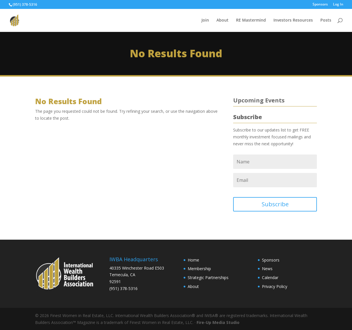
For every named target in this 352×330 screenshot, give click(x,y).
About (222, 20)
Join (205, 20)
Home (193, 260)
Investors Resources (293, 20)
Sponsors (320, 5)
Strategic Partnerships (208, 277)
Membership (199, 268)
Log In (338, 5)
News (267, 268)
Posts (325, 20)
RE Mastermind (251, 20)
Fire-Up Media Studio (218, 322)
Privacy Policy (274, 286)
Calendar (270, 277)
